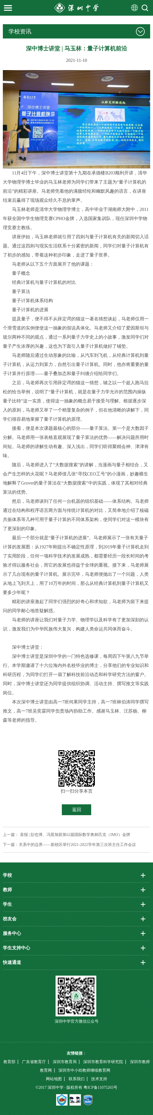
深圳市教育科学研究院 (103, 1062)
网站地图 (54, 1079)
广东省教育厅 (34, 1062)
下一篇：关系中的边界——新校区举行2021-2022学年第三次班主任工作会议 (69, 845)
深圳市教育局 (65, 1062)
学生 (7, 904)
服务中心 (12, 933)
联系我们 (77, 1079)
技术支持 (99, 1079)
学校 (7, 875)
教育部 (9, 1062)
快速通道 (12, 962)
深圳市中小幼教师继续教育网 (84, 1070)
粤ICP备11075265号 (100, 1087)
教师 (7, 889)
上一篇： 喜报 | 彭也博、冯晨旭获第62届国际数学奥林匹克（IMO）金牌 (66, 835)
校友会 (10, 918)
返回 (76, 809)
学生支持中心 (16, 947)
